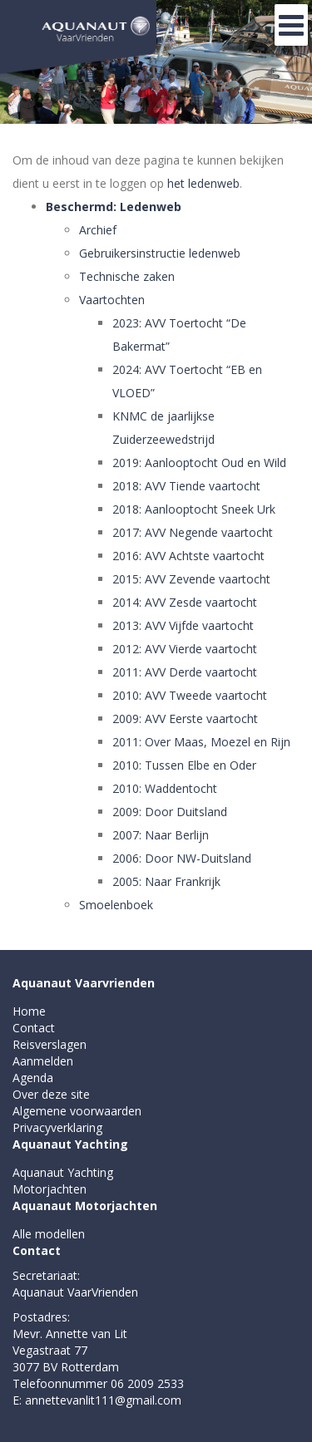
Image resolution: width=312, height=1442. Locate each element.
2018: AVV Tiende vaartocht (186, 486)
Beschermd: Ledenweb (113, 206)
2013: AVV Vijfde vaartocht (183, 625)
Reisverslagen (49, 1044)
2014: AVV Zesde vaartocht (184, 602)
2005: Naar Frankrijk (166, 881)
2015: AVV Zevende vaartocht (191, 579)
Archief (97, 230)
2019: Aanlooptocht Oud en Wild (199, 462)
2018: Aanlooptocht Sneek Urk (193, 509)
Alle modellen (48, 1234)
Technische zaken (127, 276)
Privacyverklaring (57, 1127)
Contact (33, 1028)
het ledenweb (203, 183)
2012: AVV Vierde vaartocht (184, 649)
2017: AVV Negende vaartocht (192, 532)
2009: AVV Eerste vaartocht (185, 718)
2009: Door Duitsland (169, 811)
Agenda (32, 1077)
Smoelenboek (116, 905)
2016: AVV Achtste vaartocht (188, 556)
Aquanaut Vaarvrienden (83, 983)
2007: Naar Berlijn (160, 835)
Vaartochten (112, 300)
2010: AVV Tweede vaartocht (189, 695)
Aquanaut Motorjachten (84, 1205)
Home (29, 1011)
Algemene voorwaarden (76, 1111)
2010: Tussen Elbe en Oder (184, 765)
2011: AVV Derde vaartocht (184, 672)
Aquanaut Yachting (70, 1144)
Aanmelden (42, 1061)
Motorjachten (49, 1189)
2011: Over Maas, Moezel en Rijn (201, 742)
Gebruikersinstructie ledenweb (159, 253)
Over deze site (51, 1094)
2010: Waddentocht (164, 788)
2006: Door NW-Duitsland (181, 858)
